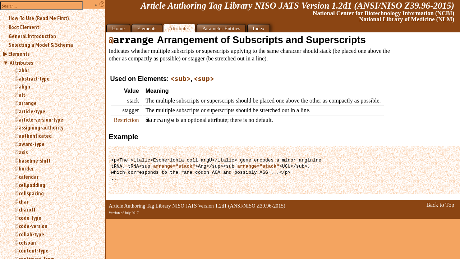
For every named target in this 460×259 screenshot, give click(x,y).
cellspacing (31, 193)
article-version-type (41, 119)
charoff (27, 209)
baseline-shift (35, 160)
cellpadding (32, 184)
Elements (18, 53)
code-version (33, 226)
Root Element (24, 27)
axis (23, 152)
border (26, 168)
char (23, 201)
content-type (34, 250)
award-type (32, 143)
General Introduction (32, 36)
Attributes (21, 62)
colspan (27, 242)
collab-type (31, 234)
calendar (28, 176)
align (24, 86)
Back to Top (440, 205)
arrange (28, 102)
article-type (32, 111)
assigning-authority (41, 127)
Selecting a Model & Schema (41, 44)
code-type (30, 217)
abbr (24, 70)
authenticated (35, 135)
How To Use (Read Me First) (39, 18)
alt (22, 94)
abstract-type (34, 78)
